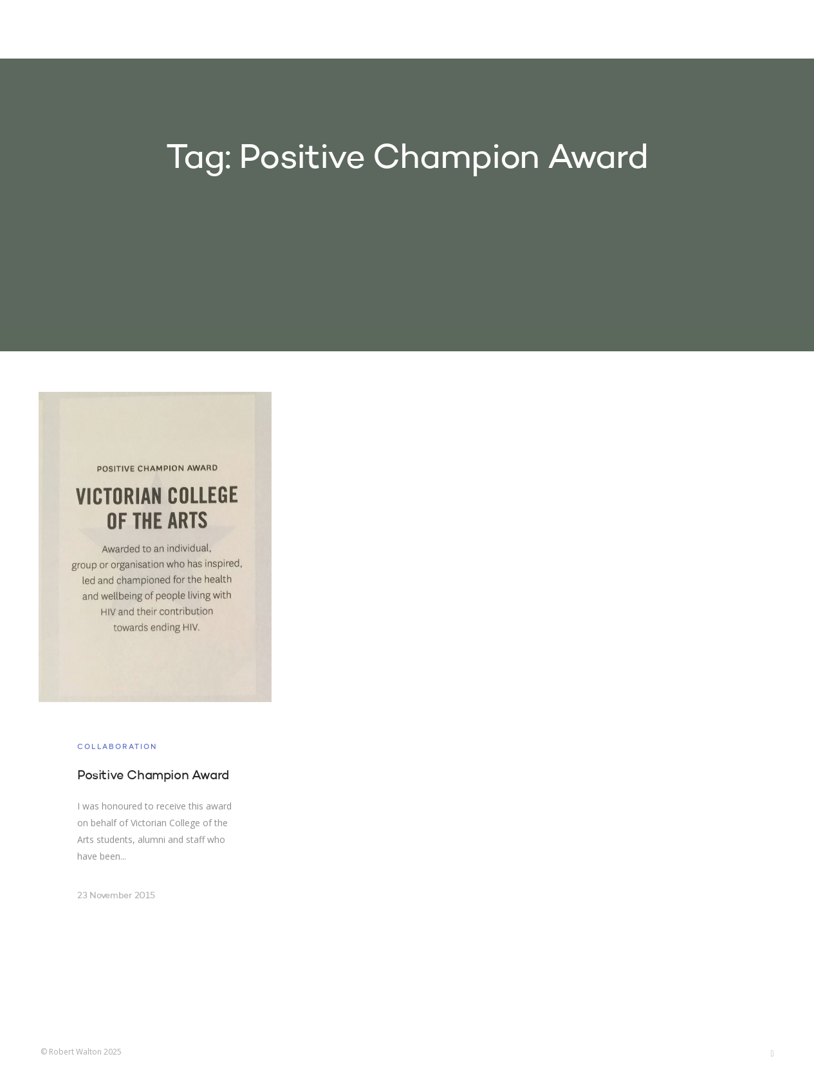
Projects (478, 31)
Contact (673, 31)
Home (418, 31)
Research (550, 31)
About (613, 31)
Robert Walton (70, 28)
